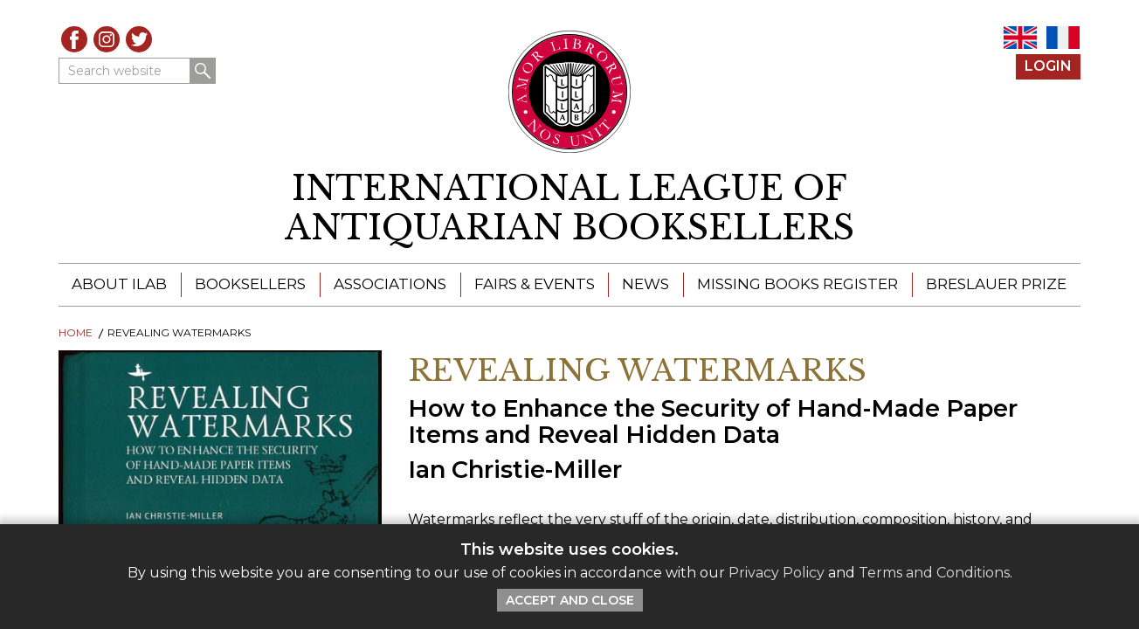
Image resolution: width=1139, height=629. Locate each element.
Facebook (74, 39)
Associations (390, 284)
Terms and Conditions (934, 572)
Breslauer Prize (996, 284)
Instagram (106, 39)
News (645, 284)
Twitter (139, 39)
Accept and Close (570, 600)
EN (1020, 37)
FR (1063, 37)
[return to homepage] (569, 208)
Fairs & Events (534, 284)
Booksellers (250, 284)
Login (1048, 66)
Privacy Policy (776, 572)
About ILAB (119, 284)
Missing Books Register (797, 284)
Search (203, 71)
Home (76, 332)
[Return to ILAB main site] (570, 92)
